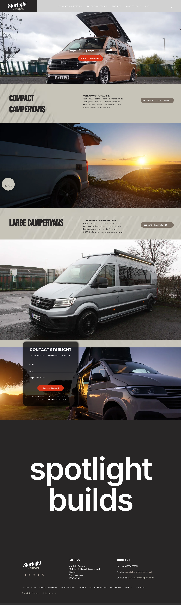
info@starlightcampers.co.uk (140, 577)
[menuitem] (70, 6)
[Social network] (38, 575)
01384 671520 (61, 399)
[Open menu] (172, 6)
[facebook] (26, 575)
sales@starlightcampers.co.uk (138, 572)
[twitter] (34, 575)
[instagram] (30, 575)
